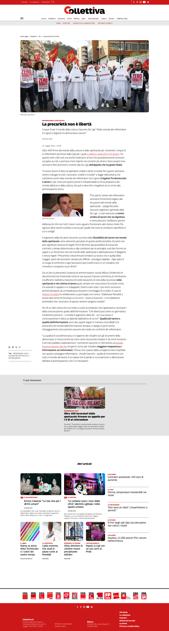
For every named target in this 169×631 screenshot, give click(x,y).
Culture (104, 18)
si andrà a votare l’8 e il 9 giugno (103, 154)
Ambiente (52, 18)
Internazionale (93, 18)
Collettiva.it (28, 619)
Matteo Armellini (51, 294)
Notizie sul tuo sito (127, 621)
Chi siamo (123, 612)
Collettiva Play (122, 18)
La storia (123, 623)
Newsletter (46, 2)
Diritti (69, 18)
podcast (66, 23)
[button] (10, 347)
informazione (14, 358)
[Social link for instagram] (140, 2)
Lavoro (43, 18)
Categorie (33, 36)
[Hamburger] (21, 18)
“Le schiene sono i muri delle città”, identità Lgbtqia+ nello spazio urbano (84, 503)
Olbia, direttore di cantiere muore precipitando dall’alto (73, 550)
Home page (24, 36)
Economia (61, 18)
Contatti (24, 2)
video (58, 23)
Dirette (111, 18)
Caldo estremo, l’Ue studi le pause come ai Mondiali (50, 550)
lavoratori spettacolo (18, 356)
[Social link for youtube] (144, 2)
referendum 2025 (20, 353)
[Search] (54, 2)
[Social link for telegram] (148, 2)
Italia (83, 18)
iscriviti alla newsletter (84, 23)
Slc (40, 36)
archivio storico (105, 23)
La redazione (34, 2)
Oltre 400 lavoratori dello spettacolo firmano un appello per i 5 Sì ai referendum (84, 416)
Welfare (76, 18)
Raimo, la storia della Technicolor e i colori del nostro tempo (29, 550)
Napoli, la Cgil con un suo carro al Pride (95, 548)
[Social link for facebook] (137, 2)
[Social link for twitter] (134, 2)
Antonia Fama (47, 139)
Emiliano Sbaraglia (26, 558)
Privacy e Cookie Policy (129, 626)
